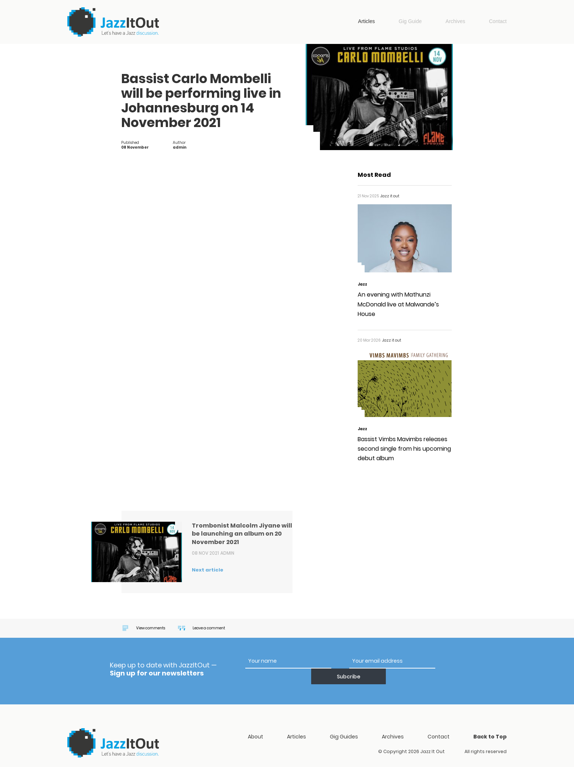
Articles (366, 21)
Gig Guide (410, 21)
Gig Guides (344, 722)
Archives (455, 21)
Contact (498, 21)
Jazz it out (113, 22)
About (255, 722)
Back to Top (490, 722)
